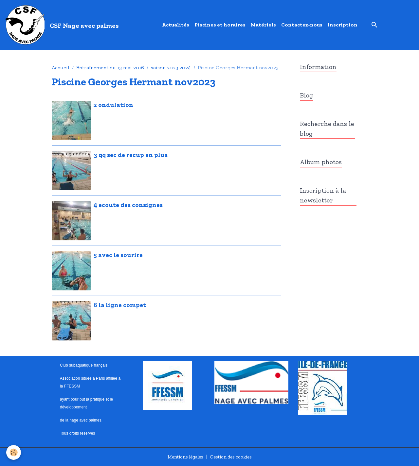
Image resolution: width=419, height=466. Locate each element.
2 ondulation (113, 105)
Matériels (263, 25)
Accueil (60, 67)
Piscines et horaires (220, 25)
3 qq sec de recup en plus (131, 155)
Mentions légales (183, 457)
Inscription (342, 25)
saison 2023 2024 (171, 67)
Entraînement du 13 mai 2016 (110, 67)
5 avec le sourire (118, 255)
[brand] (63, 24)
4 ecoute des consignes (128, 205)
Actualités (175, 25)
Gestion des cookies (232, 457)
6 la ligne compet (120, 305)
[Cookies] (14, 452)
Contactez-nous (301, 25)
